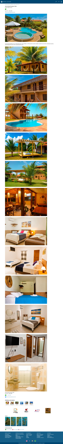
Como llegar (7, 434)
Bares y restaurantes (40, 434)
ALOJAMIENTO (28, 433)
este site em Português (8, 429)
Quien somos (33, 443)
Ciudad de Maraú (18, 438)
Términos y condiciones (38, 443)
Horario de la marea (8, 436)
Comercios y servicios (40, 437)
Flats (14, 4)
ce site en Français (21, 429)
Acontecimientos (7, 435)
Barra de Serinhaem (50, 434)
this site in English (15, 429)
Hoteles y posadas (29, 434)
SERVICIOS (39, 433)
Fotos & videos (7, 437)
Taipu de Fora (17, 4)
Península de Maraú (7, 4)
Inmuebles (38, 436)
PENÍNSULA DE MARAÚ (19, 433)
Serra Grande (49, 436)
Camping (27, 437)
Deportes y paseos (40, 435)
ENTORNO (49, 433)
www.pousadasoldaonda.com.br (10, 12)
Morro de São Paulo (50, 437)
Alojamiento (12, 4)
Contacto (43, 443)
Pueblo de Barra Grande (19, 436)
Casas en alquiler (29, 435)
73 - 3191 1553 (8, 395)
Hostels (27, 436)
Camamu (48, 435)
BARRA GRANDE (8, 433)
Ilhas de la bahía (18, 437)
